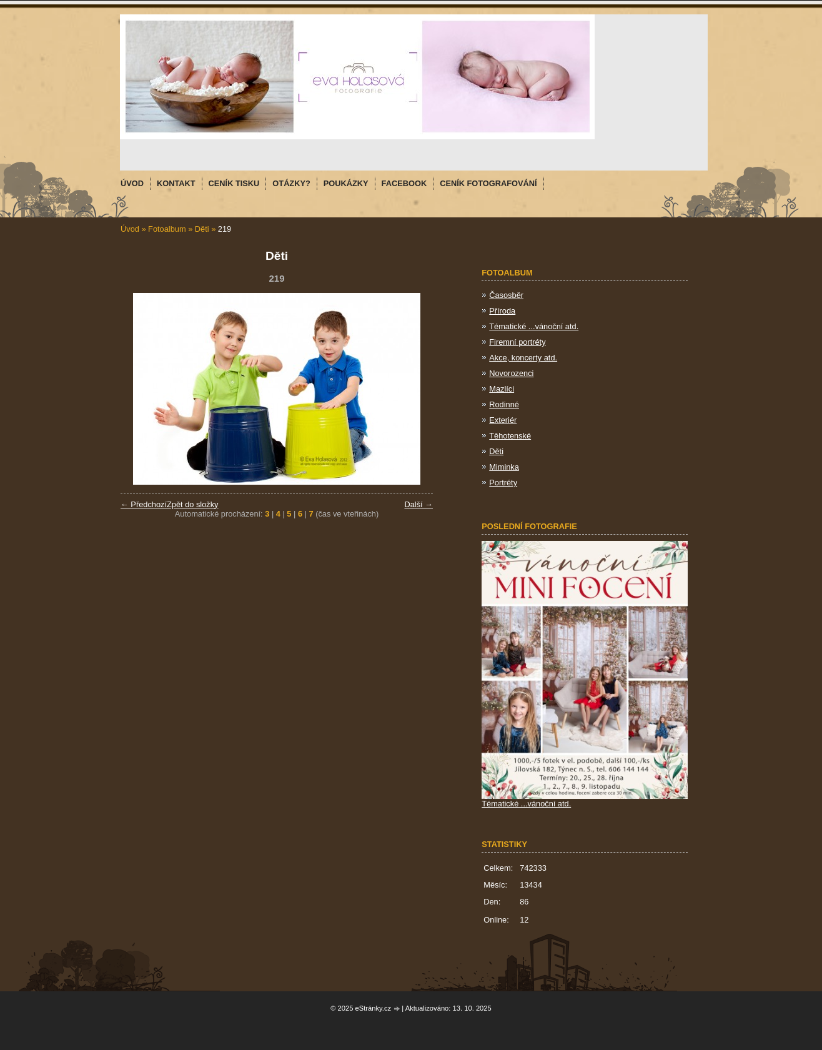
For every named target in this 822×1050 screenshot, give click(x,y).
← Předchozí (144, 504)
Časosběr (506, 295)
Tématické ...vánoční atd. (533, 326)
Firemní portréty (517, 342)
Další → (418, 504)
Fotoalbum (167, 229)
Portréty (503, 482)
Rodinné (504, 404)
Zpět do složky (193, 504)
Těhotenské (510, 435)
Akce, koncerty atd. (523, 357)
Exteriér (503, 420)
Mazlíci (501, 389)
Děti (202, 229)
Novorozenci (511, 373)
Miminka (504, 467)
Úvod (130, 229)
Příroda (502, 310)
